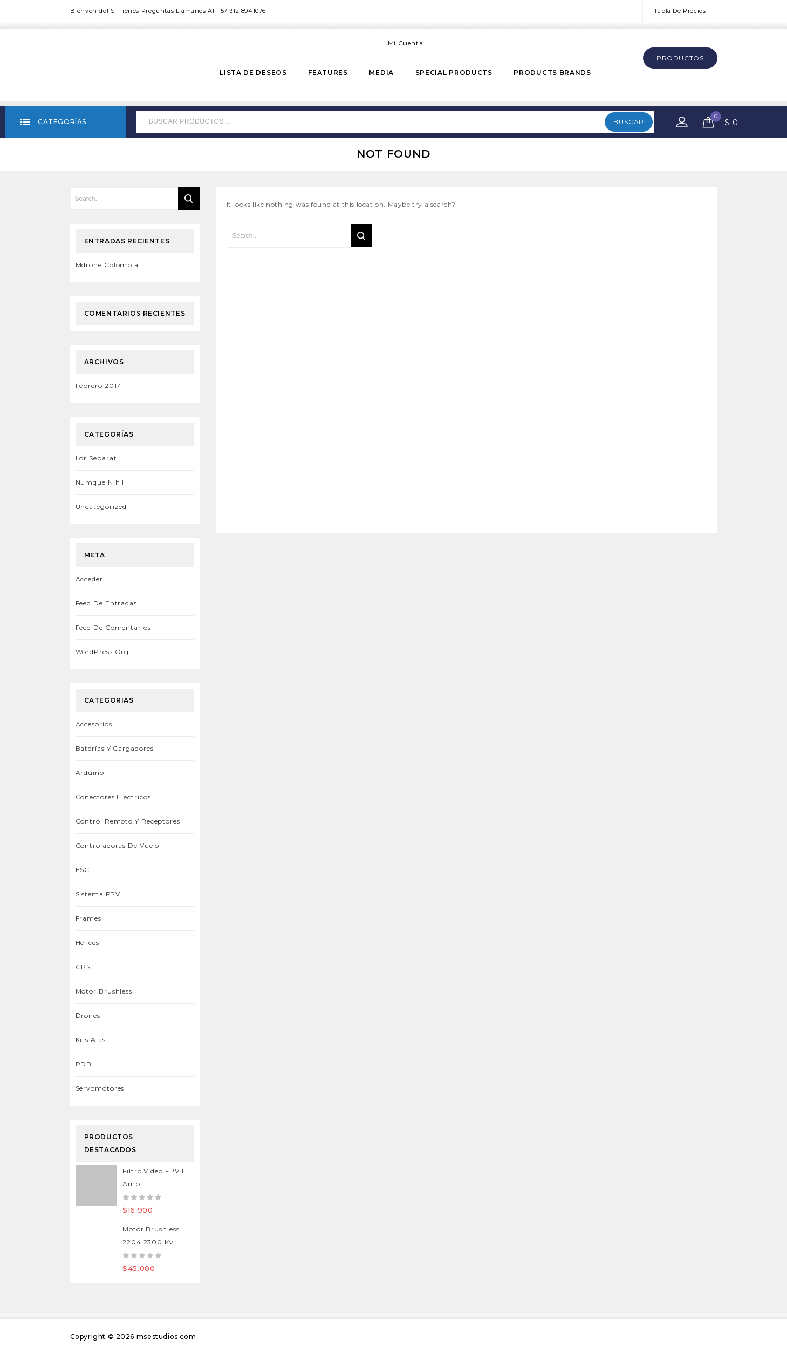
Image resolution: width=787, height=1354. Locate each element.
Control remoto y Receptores (128, 821)
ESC (83, 870)
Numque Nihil (100, 482)
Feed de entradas (106, 603)
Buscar (628, 122)
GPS (83, 967)
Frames (88, 918)
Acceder (89, 579)
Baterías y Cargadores (115, 748)
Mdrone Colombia (107, 265)
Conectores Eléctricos (113, 797)
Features (328, 73)
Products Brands (552, 73)
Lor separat (96, 458)
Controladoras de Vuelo (118, 845)
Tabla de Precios (680, 11)
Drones (88, 1015)
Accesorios (94, 724)
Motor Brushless (104, 991)
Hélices (87, 942)
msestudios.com (166, 1336)
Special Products (453, 73)
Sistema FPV (98, 894)
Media (381, 73)
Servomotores (100, 1088)
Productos (679, 58)
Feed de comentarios (113, 627)
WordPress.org (102, 652)
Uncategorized (101, 506)
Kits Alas (91, 1040)
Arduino (90, 772)
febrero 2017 (98, 386)
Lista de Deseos (253, 73)
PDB (84, 1064)
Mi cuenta (405, 43)
